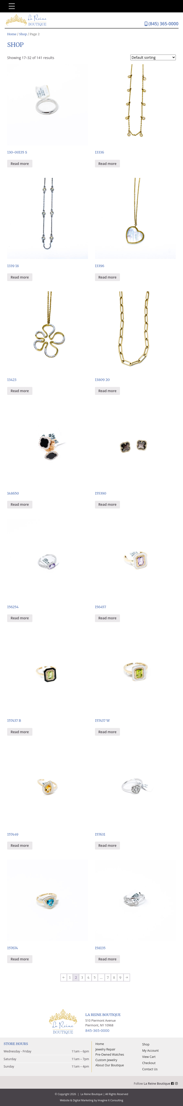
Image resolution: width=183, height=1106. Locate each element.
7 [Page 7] (108, 977)
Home (11, 34)
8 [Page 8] (114, 977)
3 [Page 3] (82, 977)
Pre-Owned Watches (109, 1054)
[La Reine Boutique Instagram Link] (177, 1083)
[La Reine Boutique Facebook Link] (173, 1083)
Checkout (149, 1063)
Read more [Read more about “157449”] (20, 845)
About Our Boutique (109, 1065)
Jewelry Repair (105, 1049)
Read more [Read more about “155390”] (107, 504)
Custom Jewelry (106, 1060)
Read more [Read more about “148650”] (20, 504)
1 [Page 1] (69, 977)
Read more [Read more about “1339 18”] (20, 277)
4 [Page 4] (88, 977)
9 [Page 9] (120, 977)
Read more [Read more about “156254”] (20, 618)
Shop (23, 34)
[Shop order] (153, 57)
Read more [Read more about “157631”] (107, 845)
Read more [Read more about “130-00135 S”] (20, 163)
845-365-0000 (97, 1030)
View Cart (149, 1057)
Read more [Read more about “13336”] (107, 163)
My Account (150, 1050)
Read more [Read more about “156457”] (107, 618)
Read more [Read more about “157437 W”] (107, 731)
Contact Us (150, 1069)
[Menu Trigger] (11, 6)
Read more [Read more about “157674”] (20, 959)
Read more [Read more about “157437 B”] (20, 731)
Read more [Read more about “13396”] (107, 277)
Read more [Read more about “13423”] (20, 390)
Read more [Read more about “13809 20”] (107, 390)
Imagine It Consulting (110, 1100)
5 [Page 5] (95, 977)
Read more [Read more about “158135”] (107, 959)
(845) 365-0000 (162, 24)
